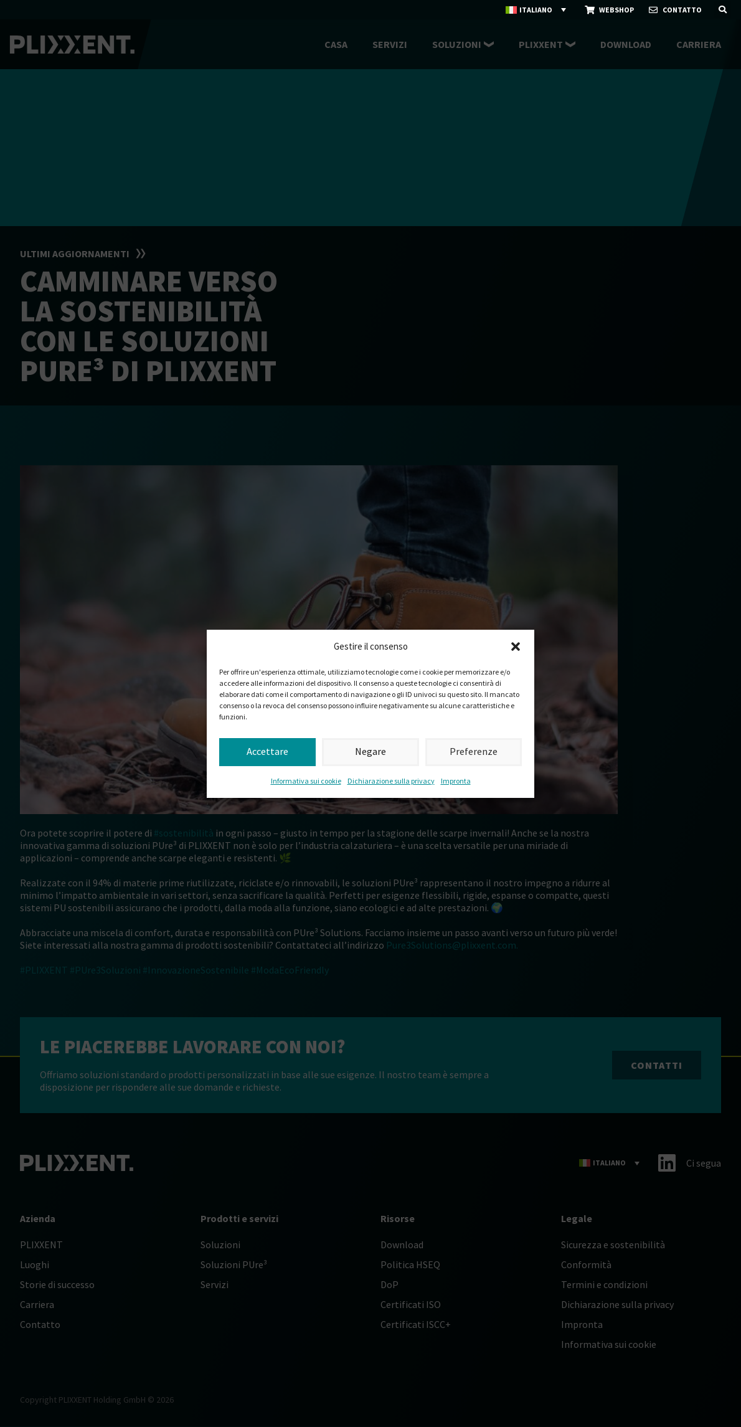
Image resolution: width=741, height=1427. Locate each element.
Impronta (456, 780)
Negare (370, 751)
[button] (515, 646)
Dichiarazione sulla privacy (391, 780)
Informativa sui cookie (306, 780)
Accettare (267, 751)
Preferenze (473, 751)
